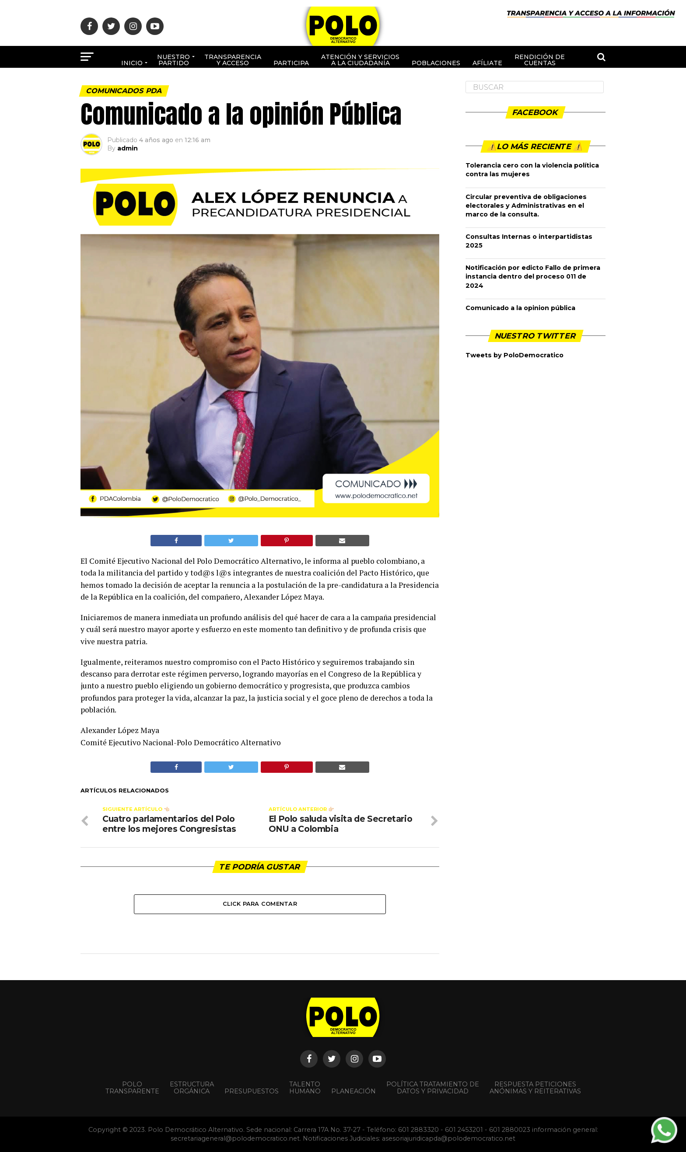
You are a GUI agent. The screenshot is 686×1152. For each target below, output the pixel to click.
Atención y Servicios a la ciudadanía (360, 60)
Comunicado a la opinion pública (520, 308)
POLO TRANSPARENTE (132, 1087)
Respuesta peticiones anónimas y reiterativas (535, 1087)
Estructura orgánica (192, 1087)
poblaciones (436, 63)
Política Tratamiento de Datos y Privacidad (432, 1087)
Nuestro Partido (173, 60)
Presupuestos (251, 1091)
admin (127, 148)
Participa (291, 63)
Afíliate (487, 63)
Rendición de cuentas (539, 60)
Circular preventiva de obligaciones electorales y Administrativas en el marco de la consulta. (526, 205)
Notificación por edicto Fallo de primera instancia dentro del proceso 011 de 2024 (533, 276)
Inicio (132, 63)
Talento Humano (305, 1087)
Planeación (353, 1091)
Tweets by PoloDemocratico (515, 355)
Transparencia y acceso (232, 60)
